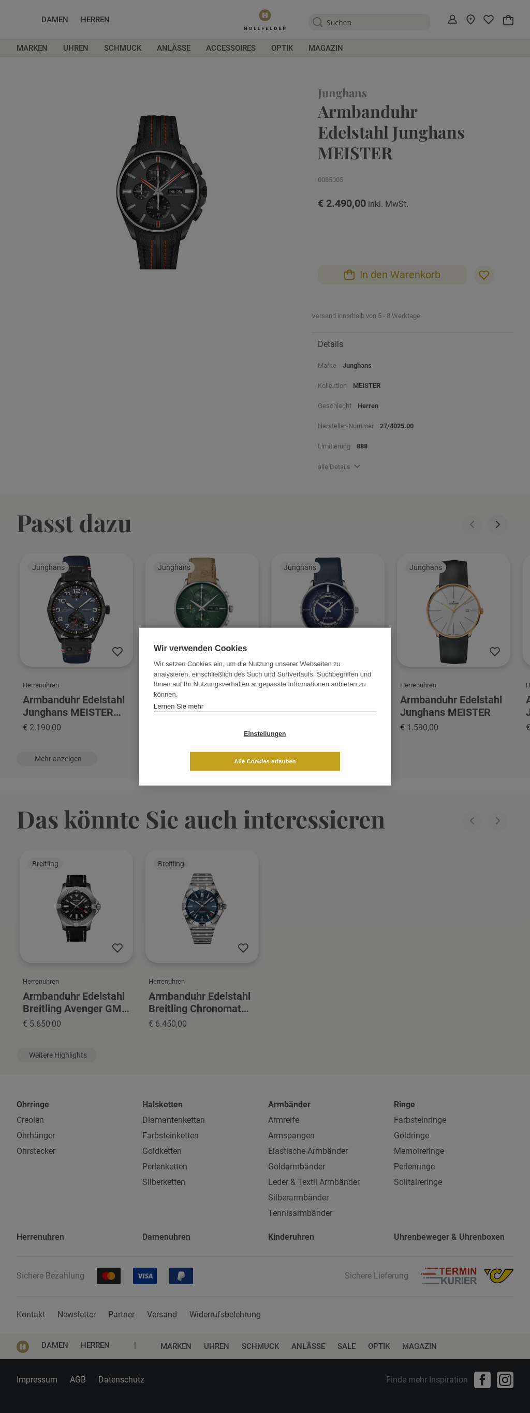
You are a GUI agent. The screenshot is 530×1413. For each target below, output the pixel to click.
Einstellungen (203, 747)
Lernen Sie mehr (178, 720)
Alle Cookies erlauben (326, 747)
